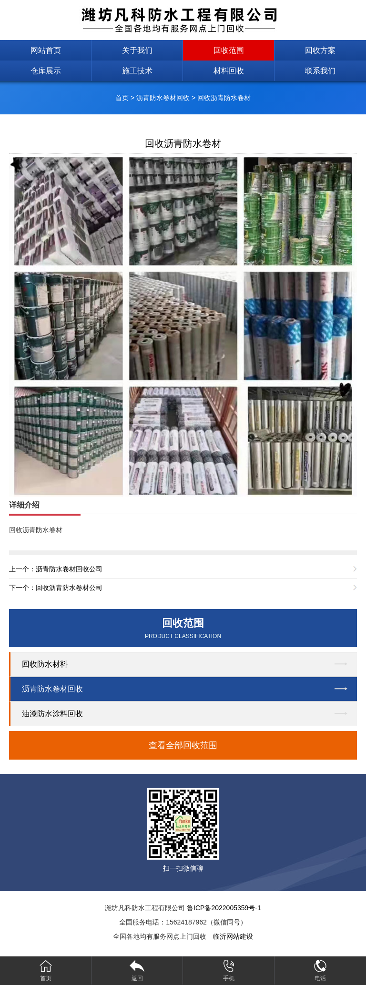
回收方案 (320, 50)
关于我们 (137, 50)
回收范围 (229, 50)
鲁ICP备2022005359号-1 (224, 908)
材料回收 (229, 71)
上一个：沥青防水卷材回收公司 (55, 569)
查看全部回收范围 (183, 745)
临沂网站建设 (233, 936)
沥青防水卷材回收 (163, 98)
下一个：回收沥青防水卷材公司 (55, 587)
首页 (122, 98)
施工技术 (137, 71)
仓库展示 (45, 71)
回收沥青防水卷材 (224, 98)
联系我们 (320, 71)
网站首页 (45, 50)
